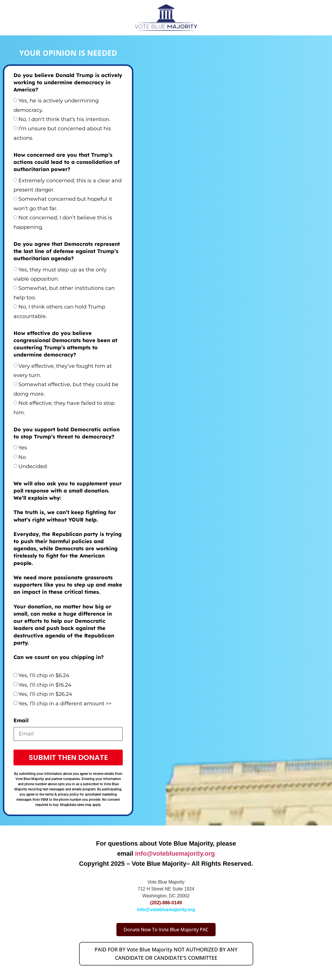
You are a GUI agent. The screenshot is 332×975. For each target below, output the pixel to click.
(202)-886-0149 (166, 902)
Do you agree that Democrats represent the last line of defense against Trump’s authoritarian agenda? (67, 251)
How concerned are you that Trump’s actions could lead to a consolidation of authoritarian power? (67, 162)
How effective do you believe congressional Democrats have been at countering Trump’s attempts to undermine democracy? (65, 344)
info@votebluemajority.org (175, 853)
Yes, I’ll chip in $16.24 (44, 685)
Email (21, 720)
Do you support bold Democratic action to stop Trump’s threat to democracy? (67, 433)
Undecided (32, 466)
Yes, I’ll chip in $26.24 (45, 694)
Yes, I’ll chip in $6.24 (43, 675)
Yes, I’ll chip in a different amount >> (65, 703)
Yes (22, 448)
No (22, 457)
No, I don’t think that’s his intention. (64, 119)
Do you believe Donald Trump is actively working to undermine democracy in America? (68, 82)
